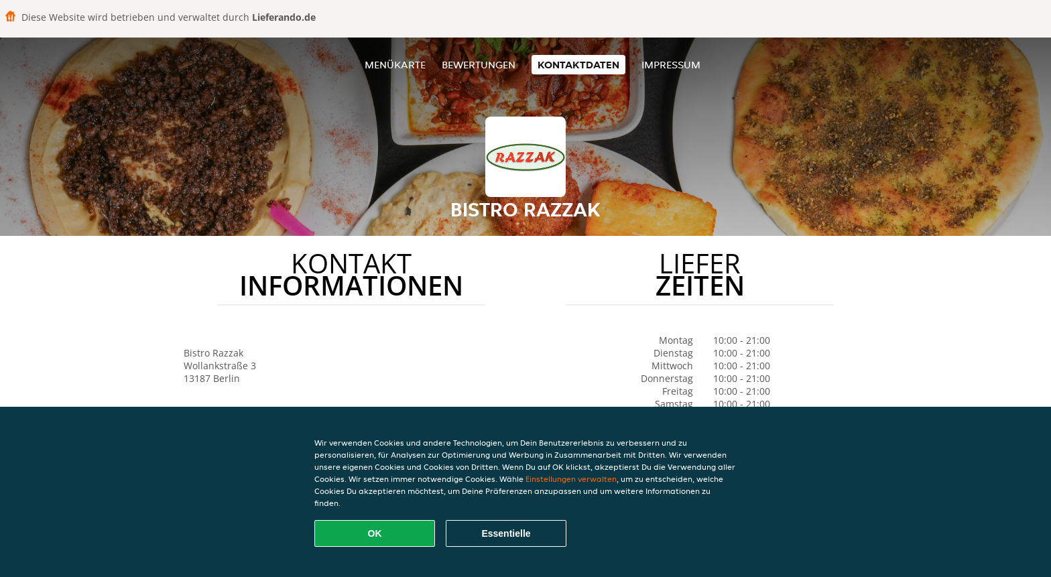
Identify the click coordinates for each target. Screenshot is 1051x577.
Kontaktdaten (578, 65)
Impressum (670, 65)
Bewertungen (478, 65)
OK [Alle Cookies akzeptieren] (375, 533)
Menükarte (395, 65)
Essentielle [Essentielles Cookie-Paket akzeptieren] (505, 533)
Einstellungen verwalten (571, 479)
